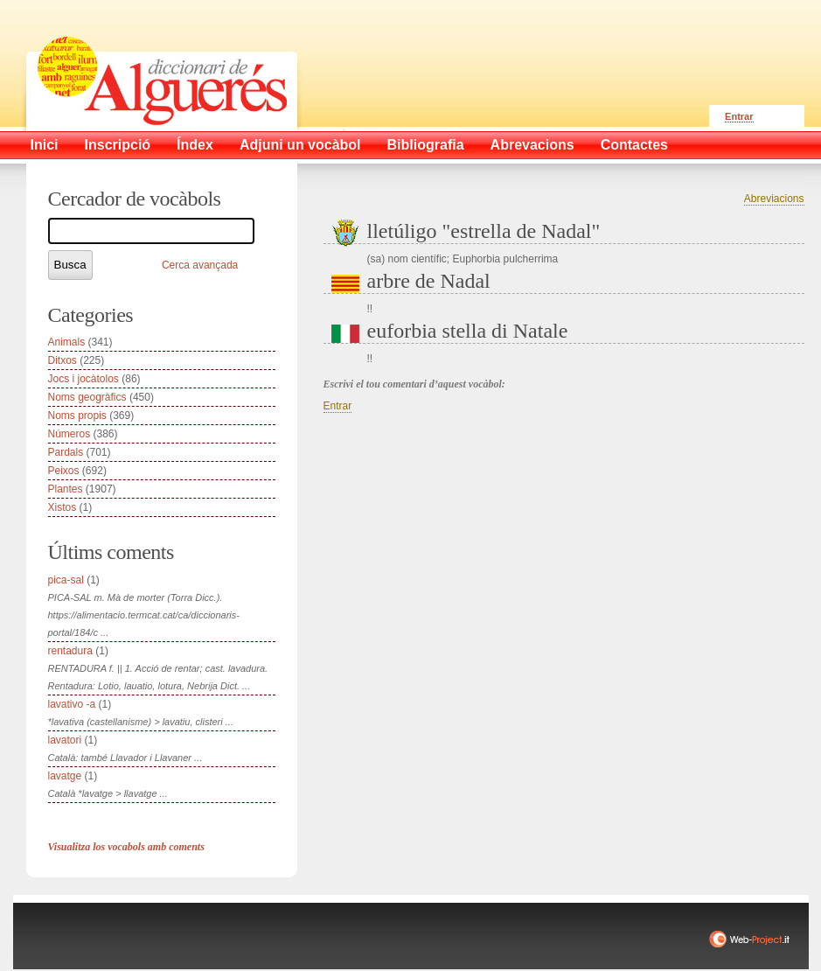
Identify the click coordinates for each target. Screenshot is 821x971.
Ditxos (62, 360)
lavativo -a (72, 704)
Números (69, 434)
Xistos (62, 507)
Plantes (65, 489)
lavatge (65, 776)
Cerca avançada (200, 265)
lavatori (65, 740)
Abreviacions (774, 198)
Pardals (66, 452)
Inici (45, 144)
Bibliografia (425, 144)
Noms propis (77, 415)
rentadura (70, 651)
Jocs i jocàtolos (83, 379)
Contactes (634, 144)
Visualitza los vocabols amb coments (126, 847)
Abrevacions (532, 144)
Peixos (64, 471)
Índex (195, 144)
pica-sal (66, 580)
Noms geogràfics (87, 397)
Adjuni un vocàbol (300, 144)
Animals (67, 342)
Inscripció (118, 144)
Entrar (739, 116)
